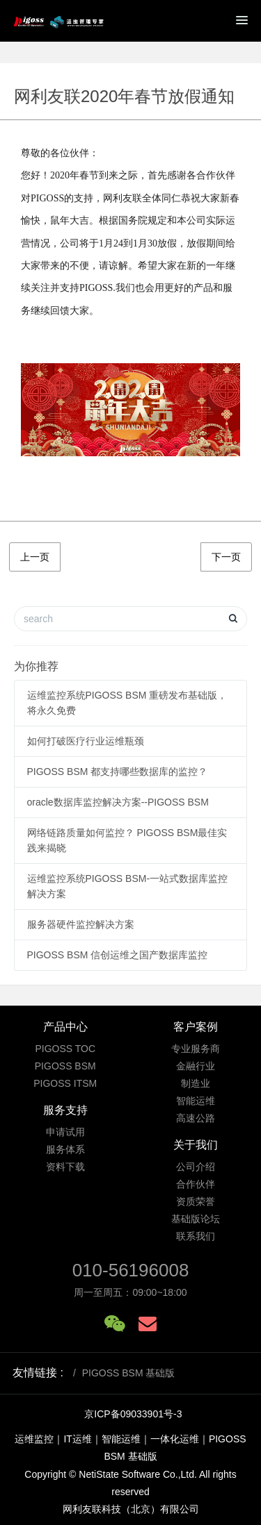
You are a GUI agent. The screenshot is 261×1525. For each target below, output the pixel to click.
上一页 (34, 556)
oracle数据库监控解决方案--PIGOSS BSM (118, 802)
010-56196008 (130, 1270)
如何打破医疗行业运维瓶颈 (85, 741)
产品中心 (65, 1027)
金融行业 (195, 1066)
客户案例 (195, 1027)
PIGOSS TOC (65, 1048)
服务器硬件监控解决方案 (80, 924)
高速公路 (195, 1118)
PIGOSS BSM (65, 1066)
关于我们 (195, 1145)
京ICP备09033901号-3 (133, 1413)
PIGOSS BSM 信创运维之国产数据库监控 (117, 954)
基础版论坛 (195, 1218)
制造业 (195, 1083)
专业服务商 (195, 1048)
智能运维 (195, 1100)
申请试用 (65, 1132)
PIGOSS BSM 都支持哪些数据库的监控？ (117, 771)
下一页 (226, 556)
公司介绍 (195, 1166)
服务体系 (65, 1149)
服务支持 (65, 1110)
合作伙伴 (195, 1184)
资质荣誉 (195, 1201)
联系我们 (195, 1236)
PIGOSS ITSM (65, 1083)
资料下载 (65, 1166)
